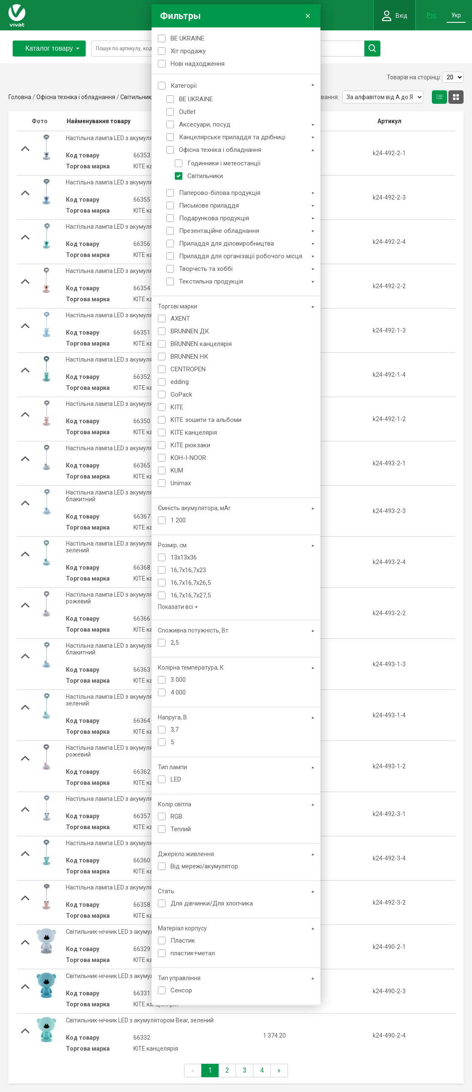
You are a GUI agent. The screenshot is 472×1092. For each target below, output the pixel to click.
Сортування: (322, 97)
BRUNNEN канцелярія (201, 344)
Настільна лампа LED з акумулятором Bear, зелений (137, 226)
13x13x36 (184, 557)
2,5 (175, 642)
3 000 (178, 680)
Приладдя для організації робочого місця (240, 256)
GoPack (181, 394)
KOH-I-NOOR (188, 458)
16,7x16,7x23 (188, 570)
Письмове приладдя (209, 205)
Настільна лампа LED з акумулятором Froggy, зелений (140, 843)
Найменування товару (98, 121)
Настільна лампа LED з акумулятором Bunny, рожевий (140, 403)
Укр (456, 15)
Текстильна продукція (211, 281)
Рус (432, 15)
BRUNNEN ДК (190, 331)
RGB (176, 816)
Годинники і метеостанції (223, 163)
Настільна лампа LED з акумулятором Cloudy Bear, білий (143, 448)
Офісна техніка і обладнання (220, 150)
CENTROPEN (188, 369)
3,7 (175, 729)
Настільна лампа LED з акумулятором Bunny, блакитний (143, 315)
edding (180, 382)
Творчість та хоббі (206, 269)
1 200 (178, 520)
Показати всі (175, 606)
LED (176, 779)
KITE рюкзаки (190, 445)
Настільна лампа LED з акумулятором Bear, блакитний (141, 182)
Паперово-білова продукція (219, 193)
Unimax (181, 483)
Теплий (181, 829)
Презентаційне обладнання (219, 231)
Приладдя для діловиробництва (226, 243)
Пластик (183, 940)
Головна (19, 97)
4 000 (178, 692)
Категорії (184, 85)
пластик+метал (193, 953)
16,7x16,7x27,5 (191, 595)
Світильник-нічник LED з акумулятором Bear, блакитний (143, 976)
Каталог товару (52, 48)
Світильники (205, 176)
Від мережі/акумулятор (204, 866)
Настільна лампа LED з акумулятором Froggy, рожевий (141, 887)
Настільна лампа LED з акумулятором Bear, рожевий (138, 271)
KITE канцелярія (194, 432)
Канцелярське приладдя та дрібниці (232, 137)
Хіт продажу (188, 51)
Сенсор (181, 990)
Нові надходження (198, 64)
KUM (177, 470)
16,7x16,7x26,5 (191, 583)
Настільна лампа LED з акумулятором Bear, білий (133, 138)
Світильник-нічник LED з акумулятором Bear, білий (135, 931)
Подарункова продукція (214, 218)
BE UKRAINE (187, 38)
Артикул (389, 121)
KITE (177, 407)
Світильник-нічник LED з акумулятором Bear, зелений (140, 1020)
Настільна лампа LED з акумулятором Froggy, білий (136, 798)
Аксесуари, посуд (205, 124)
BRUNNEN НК (189, 356)
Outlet (187, 112)
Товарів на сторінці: (414, 77)
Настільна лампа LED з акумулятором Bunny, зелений (140, 359)
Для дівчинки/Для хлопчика (212, 903)
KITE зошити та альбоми (206, 420)
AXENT (180, 318)
